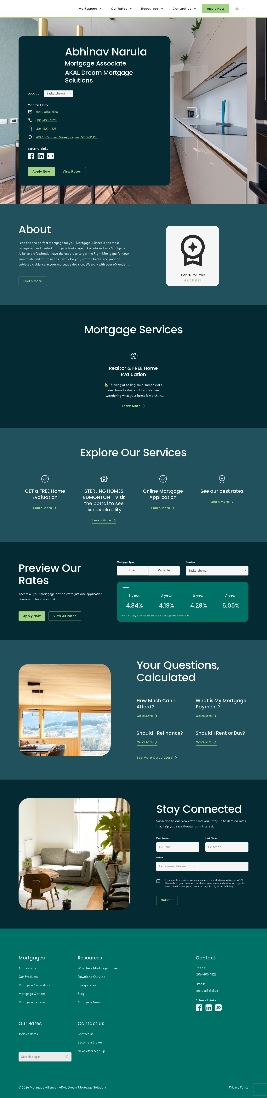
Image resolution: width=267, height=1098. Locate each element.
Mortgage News (89, 1002)
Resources (152, 8)
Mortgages (90, 8)
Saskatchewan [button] (56, 93)
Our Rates (121, 8)
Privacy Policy (238, 1087)
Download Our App (91, 977)
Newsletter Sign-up (91, 1051)
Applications (28, 968)
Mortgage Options (32, 994)
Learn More (33, 281)
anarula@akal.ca (47, 112)
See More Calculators (157, 758)
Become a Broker (90, 1042)
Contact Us (184, 8)
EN (239, 8)
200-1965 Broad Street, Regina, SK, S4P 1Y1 (67, 137)
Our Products (28, 977)
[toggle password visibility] (67, 1057)
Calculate (147, 716)
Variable (163, 570)
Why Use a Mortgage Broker (98, 968)
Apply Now (215, 8)
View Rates (72, 171)
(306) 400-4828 (46, 120)
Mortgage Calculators (34, 985)
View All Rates (65, 616)
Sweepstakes (87, 985)
